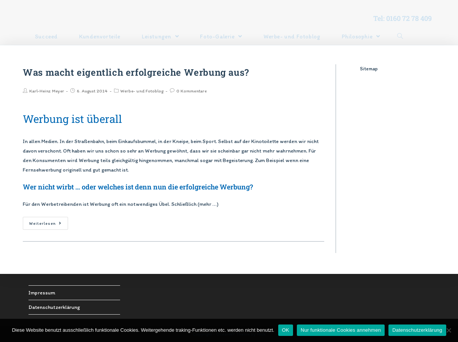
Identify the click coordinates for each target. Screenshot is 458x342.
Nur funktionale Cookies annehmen (341, 330)
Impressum (42, 293)
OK (285, 330)
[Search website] (400, 36)
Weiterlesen (45, 223)
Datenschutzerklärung (54, 307)
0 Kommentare (191, 91)
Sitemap (369, 69)
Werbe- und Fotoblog (141, 91)
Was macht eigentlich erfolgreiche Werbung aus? (136, 72)
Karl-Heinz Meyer (46, 91)
